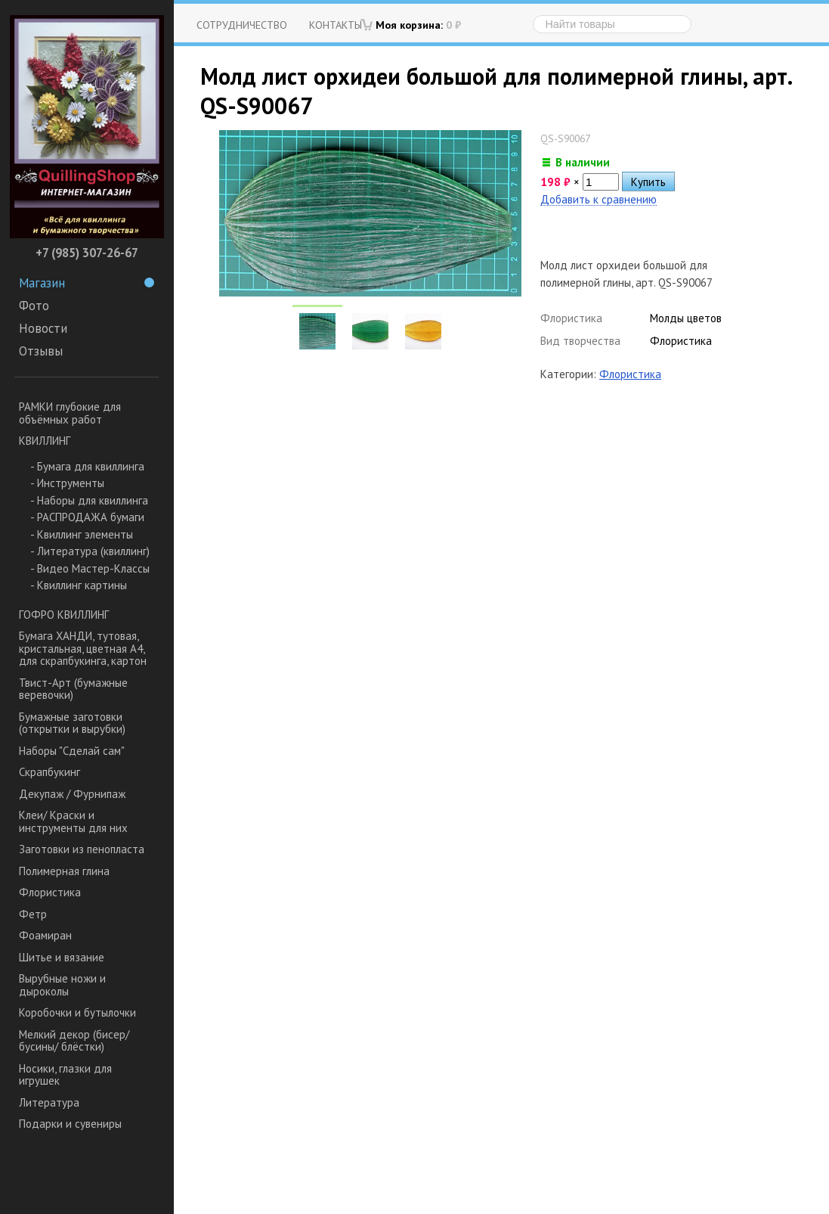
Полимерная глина (64, 871)
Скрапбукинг (49, 772)
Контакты (335, 24)
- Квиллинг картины (78, 585)
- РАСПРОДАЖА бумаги (87, 517)
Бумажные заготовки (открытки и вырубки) (72, 723)
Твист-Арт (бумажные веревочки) (73, 689)
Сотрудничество (241, 24)
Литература (49, 1102)
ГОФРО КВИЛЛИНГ (64, 614)
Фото (34, 305)
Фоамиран (45, 935)
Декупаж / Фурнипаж (72, 794)
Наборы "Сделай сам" (72, 751)
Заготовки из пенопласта (81, 849)
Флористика (50, 892)
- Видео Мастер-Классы (90, 568)
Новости (43, 328)
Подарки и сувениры (70, 1123)
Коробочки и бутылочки (77, 1012)
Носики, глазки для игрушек (65, 1074)
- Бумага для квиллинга (87, 466)
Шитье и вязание (61, 957)
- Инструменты (67, 483)
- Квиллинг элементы (81, 534)
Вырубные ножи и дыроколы (62, 984)
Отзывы (41, 351)
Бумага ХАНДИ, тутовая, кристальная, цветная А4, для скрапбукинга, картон (83, 648)
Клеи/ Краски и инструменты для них (73, 821)
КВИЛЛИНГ (44, 440)
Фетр (33, 914)
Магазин (86, 283)
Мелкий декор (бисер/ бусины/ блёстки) (74, 1040)
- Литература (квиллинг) (90, 551)
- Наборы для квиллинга (89, 500)
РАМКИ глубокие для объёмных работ (70, 413)
